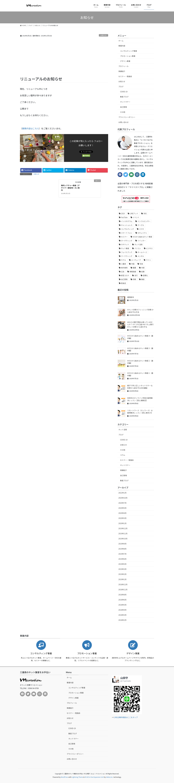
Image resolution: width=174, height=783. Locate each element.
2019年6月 (122, 559)
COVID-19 (123, 91)
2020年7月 (122, 503)
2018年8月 (122, 594)
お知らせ (103, 35)
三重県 (123, 264)
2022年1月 (122, 493)
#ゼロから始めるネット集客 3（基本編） (140, 349)
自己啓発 (123, 107)
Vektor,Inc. (109, 777)
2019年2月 (122, 574)
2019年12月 (122, 528)
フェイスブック (126, 252)
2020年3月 (122, 518)
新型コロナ (125, 275)
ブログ (120, 86)
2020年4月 (122, 513)
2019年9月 (122, 543)
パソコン (137, 248)
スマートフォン (126, 233)
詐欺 (134, 279)
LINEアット (134, 213)
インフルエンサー (144, 221)
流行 (136, 275)
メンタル (141, 256)
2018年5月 (122, 605)
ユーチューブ (136, 260)
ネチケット (125, 244)
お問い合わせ (123, 122)
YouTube (124, 217)
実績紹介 (121, 71)
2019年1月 (122, 579)
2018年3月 (122, 615)
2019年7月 (122, 554)
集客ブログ (124, 96)
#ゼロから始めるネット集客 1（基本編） (140, 374)
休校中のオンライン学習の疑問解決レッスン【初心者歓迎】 (140, 399)
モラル (123, 260)
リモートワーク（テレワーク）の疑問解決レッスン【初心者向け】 (140, 411)
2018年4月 (122, 610)
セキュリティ (142, 233)
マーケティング (126, 256)
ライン (148, 260)
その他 (122, 112)
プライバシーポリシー (126, 117)
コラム (122, 455)
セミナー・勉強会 (125, 76)
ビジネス (149, 248)
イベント (136, 217)
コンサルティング (127, 229)
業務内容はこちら (30, 128)
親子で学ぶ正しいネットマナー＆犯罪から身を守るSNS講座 (140, 386)
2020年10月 (122, 498)
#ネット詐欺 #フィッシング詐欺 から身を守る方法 (140, 310)
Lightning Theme (77, 777)
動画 (134, 268)
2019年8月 (122, 549)
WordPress (64, 777)
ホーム (120, 40)
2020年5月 (122, 508)
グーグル (141, 225)
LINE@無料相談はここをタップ (126, 717)
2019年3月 (122, 569)
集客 (143, 279)
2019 (123, 213)
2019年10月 (122, 538)
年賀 (143, 268)
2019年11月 (122, 533)
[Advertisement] (64, 58)
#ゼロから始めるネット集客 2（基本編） (140, 361)
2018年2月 (122, 620)
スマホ (141, 229)
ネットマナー (125, 102)
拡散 (143, 271)
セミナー (124, 237)
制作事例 (124, 268)
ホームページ (142, 252)
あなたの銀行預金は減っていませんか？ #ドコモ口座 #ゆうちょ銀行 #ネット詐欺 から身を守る (140, 324)
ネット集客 (125, 248)
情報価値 (133, 271)
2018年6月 (122, 599)
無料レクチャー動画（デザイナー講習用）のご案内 (70, 187)
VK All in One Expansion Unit (94, 777)
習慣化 (145, 275)
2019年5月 (122, 564)
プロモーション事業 (127, 56)
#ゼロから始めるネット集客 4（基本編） (140, 337)
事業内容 (121, 46)
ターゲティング (126, 240)
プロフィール (123, 66)
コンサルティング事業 (128, 51)
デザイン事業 (125, 61)
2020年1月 (122, 523)
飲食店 (123, 283)
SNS (145, 213)
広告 (122, 271)
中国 (132, 264)
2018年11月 (122, 589)
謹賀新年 (130, 297)
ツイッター (142, 240)
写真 (141, 264)
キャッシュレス (126, 225)
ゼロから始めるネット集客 (142, 237)
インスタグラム (126, 221)
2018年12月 (122, 584)
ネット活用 (138, 244)
